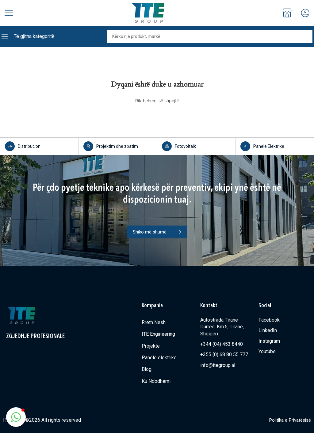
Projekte (151, 346)
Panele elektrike (159, 357)
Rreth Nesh (154, 322)
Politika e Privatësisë (288, 420)
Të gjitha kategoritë (34, 36)
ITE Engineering (158, 334)
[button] (16, 417)
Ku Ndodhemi (156, 381)
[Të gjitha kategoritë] (4, 36)
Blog (146, 369)
